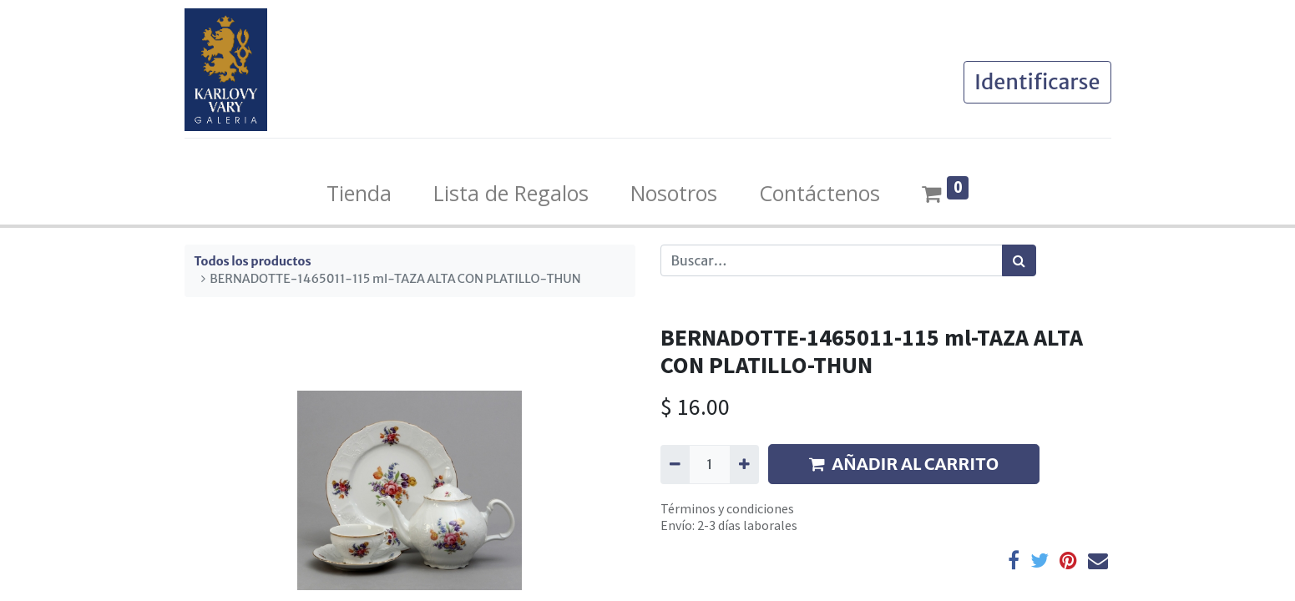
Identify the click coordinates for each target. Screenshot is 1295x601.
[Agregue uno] (744, 464)
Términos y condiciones (727, 508)
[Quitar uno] (675, 464)
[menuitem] (359, 193)
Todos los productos (253, 261)
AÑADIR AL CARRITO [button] (904, 463)
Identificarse (1037, 81)
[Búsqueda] (1019, 260)
